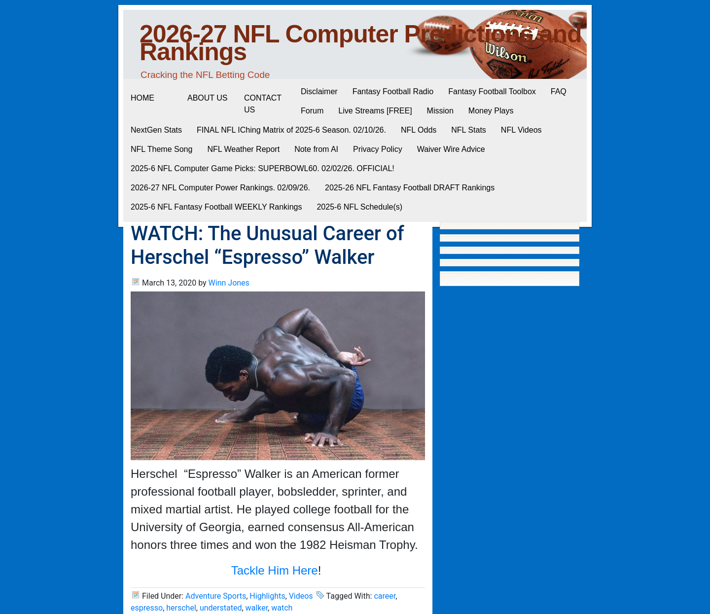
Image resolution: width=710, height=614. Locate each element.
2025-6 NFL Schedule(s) (359, 207)
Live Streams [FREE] (375, 111)
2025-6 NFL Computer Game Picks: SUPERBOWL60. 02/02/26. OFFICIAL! (262, 168)
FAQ (559, 91)
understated (221, 608)
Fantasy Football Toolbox (492, 91)
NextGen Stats (156, 130)
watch (281, 608)
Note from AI (316, 149)
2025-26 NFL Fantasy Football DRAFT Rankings (410, 187)
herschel (181, 608)
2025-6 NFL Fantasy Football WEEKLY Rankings (216, 207)
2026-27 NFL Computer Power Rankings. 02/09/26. (220, 187)
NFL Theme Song (161, 149)
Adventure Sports (215, 596)
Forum (312, 111)
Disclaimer (319, 91)
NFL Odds (418, 130)
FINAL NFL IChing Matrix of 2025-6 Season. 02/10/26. (291, 130)
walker (257, 608)
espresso (147, 608)
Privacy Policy (377, 149)
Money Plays (491, 111)
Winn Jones (229, 283)
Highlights (267, 596)
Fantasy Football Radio (393, 91)
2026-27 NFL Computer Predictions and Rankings (361, 43)
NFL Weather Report (243, 149)
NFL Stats (468, 130)
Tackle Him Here (274, 570)
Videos (301, 596)
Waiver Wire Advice (451, 149)
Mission (440, 111)
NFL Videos (521, 130)
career (384, 596)
